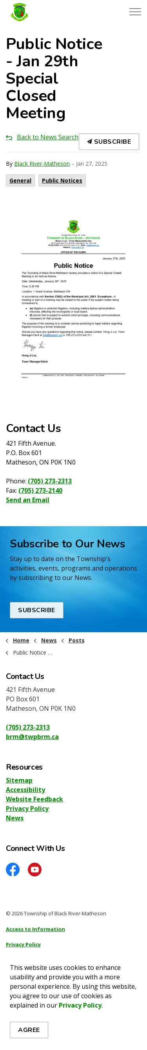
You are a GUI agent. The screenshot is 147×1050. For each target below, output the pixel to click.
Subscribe (109, 142)
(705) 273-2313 (50, 481)
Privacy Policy (27, 808)
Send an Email (27, 500)
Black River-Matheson (42, 163)
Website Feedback (34, 799)
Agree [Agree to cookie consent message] (29, 1030)
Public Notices (62, 180)
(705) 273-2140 (40, 490)
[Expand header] (135, 12)
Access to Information (35, 929)
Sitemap (19, 780)
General (20, 180)
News (15, 818)
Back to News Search (47, 137)
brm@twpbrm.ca (32, 736)
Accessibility (25, 789)
